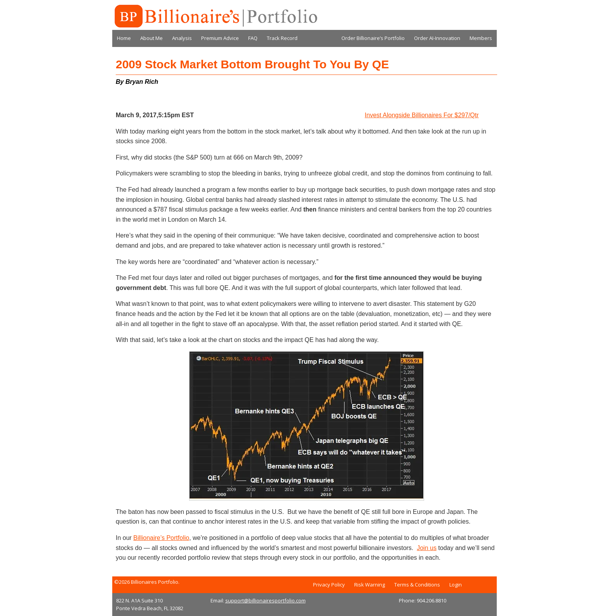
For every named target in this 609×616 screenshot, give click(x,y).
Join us (427, 548)
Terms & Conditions (417, 584)
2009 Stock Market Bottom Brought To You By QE (252, 64)
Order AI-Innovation (437, 38)
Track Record (282, 38)
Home (124, 38)
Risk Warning (369, 584)
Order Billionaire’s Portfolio (373, 38)
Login (455, 584)
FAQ (253, 38)
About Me (151, 38)
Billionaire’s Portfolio (161, 537)
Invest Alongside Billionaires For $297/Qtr (421, 115)
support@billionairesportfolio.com (265, 600)
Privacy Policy (329, 584)
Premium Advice (220, 38)
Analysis (182, 38)
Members (481, 38)
